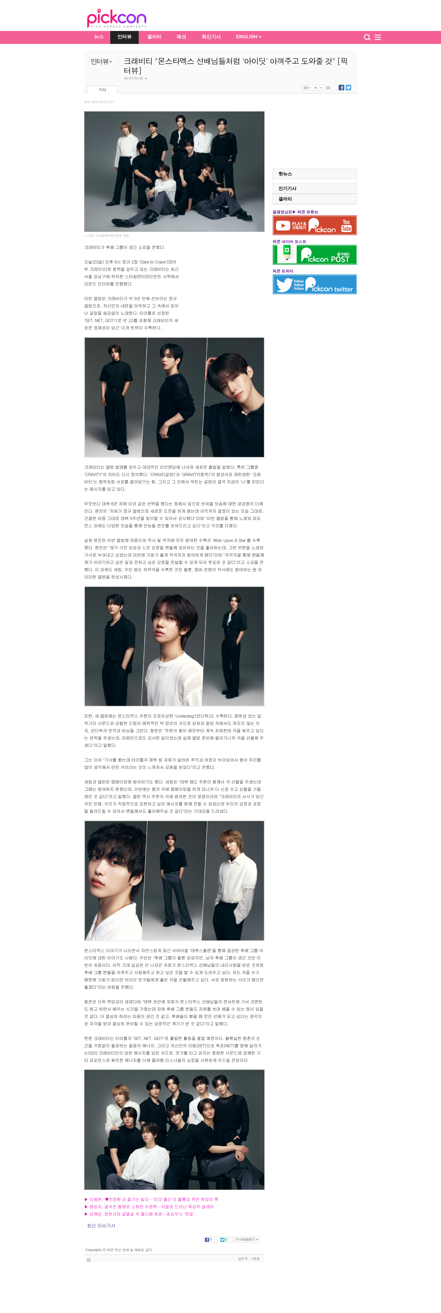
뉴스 (99, 36)
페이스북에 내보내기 (341, 87)
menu (380, 37)
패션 (181, 36)
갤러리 (154, 36)
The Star (125, 19)
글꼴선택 (307, 88)
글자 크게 (315, 88)
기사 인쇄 (328, 88)
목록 (243, 1259)
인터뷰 (124, 36)
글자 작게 (321, 88)
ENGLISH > (248, 36)
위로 (256, 1259)
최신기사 (211, 36)
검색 (367, 37)
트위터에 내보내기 (348, 87)
